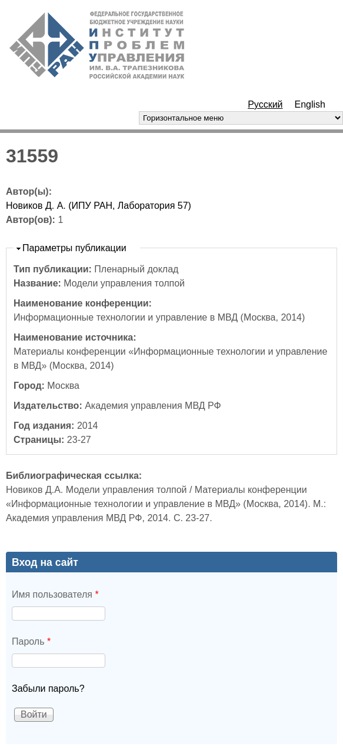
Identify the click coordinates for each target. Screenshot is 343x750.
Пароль (31, 641)
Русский (265, 104)
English (310, 104)
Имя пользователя (55, 594)
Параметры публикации (74, 248)
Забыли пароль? (48, 689)
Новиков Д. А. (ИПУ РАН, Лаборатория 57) (98, 206)
